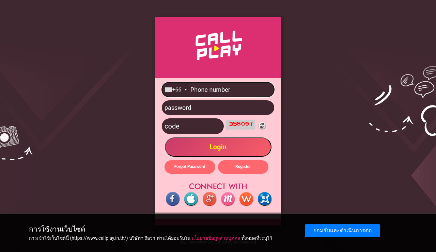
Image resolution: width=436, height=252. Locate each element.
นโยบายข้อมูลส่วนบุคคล (215, 238)
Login (218, 147)
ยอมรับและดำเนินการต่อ (342, 230)
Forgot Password (189, 166)
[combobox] (175, 90)
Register (243, 166)
